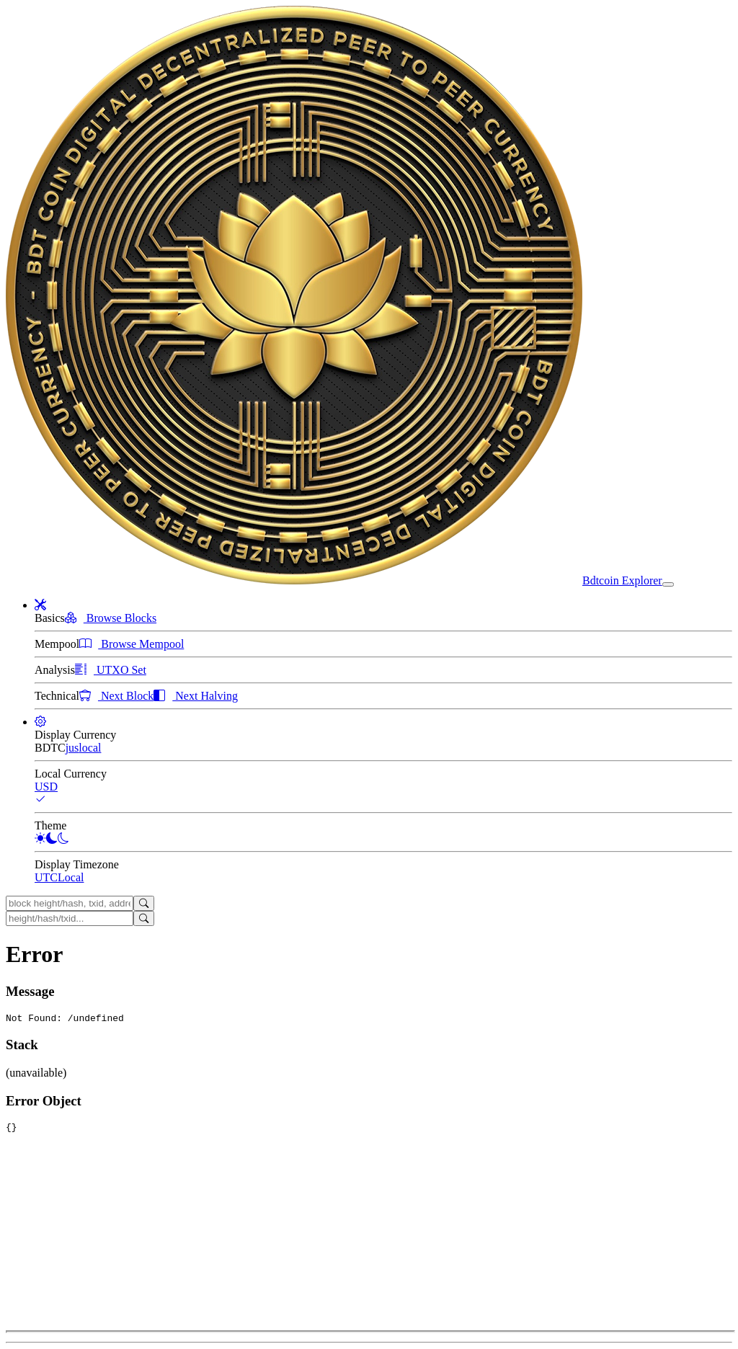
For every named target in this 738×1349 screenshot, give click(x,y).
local (90, 748)
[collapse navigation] (668, 584)
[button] (40, 605)
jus (72, 748)
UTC (46, 877)
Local (71, 877)
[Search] (143, 903)
